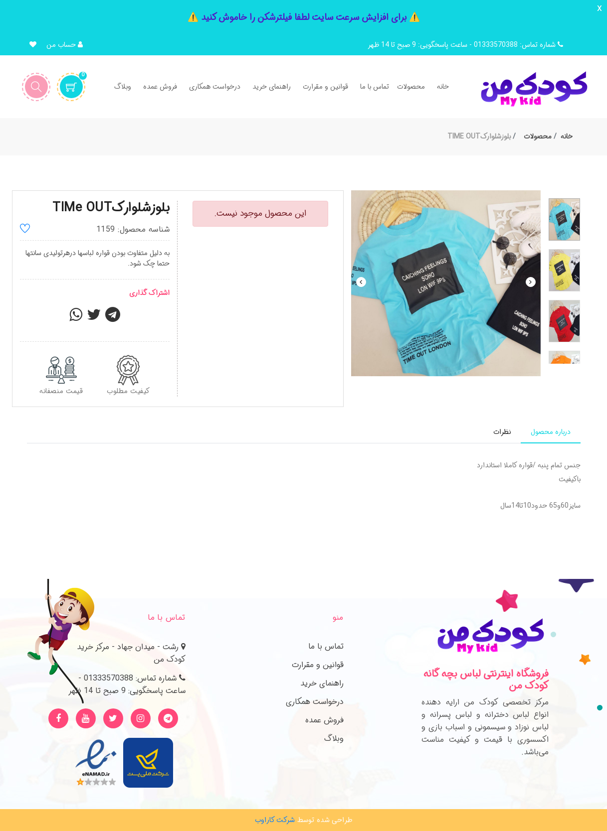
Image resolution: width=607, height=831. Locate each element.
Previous (361, 282)
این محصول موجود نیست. (260, 213)
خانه (567, 136)
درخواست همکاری (315, 701)
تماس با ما (326, 646)
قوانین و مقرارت (318, 665)
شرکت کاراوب (275, 820)
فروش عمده (324, 720)
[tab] (551, 432)
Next (531, 282)
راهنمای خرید (322, 683)
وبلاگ (334, 738)
